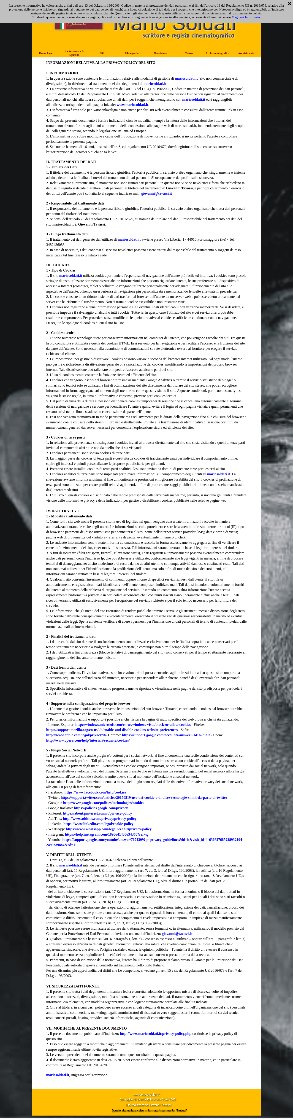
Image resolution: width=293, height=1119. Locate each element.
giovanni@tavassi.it (156, 193)
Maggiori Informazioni (246, 17)
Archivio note (246, 53)
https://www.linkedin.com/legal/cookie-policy (98, 824)
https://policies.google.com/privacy (101, 808)
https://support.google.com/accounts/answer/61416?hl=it (166, 735)
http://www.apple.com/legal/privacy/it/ (76, 735)
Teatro (189, 53)
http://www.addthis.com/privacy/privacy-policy (100, 818)
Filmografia (132, 53)
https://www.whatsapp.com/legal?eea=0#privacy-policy (109, 829)
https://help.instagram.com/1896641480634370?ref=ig (107, 834)
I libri (103, 53)
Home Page (45, 53)
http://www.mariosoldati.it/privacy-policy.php (156, 1034)
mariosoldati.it (186, 78)
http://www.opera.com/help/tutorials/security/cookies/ (88, 740)
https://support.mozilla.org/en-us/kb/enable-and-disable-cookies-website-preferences (112, 730)
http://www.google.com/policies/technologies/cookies (103, 803)
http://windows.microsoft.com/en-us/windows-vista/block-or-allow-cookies (133, 724)
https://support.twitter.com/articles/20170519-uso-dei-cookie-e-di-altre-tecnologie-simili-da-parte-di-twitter (144, 797)
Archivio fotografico (217, 53)
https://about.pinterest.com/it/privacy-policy (97, 813)
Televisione (160, 53)
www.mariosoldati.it (132, 105)
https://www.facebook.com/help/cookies (95, 792)
